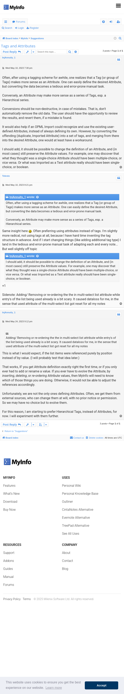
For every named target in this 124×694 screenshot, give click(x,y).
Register (34, 28)
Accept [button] (101, 685)
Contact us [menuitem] (77, 437)
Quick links (6, 22)
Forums (20, 21)
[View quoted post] (37, 197)
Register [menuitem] (119, 22)
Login (21, 28)
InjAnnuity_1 (8, 57)
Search (8, 28)
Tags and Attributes (18, 46)
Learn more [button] (54, 687)
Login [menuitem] (111, 22)
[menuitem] (103, 22)
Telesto (6, 176)
